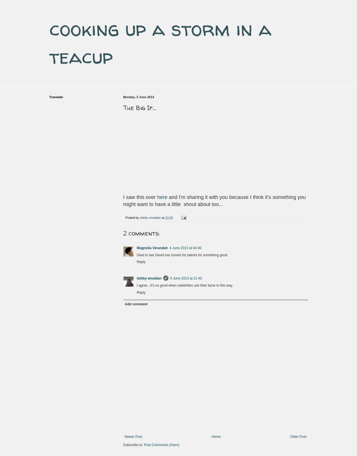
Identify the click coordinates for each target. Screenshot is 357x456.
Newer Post (133, 437)
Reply (141, 262)
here (162, 197)
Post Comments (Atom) (161, 445)
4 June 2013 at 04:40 (186, 248)
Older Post (298, 437)
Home (216, 437)
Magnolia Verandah (152, 248)
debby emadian (149, 278)
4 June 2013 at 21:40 (186, 278)
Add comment (136, 304)
